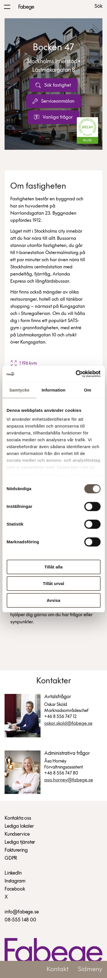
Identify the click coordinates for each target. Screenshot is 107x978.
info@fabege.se (22, 912)
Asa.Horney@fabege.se (68, 780)
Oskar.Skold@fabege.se (68, 723)
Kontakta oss (18, 818)
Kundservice (17, 834)
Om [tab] (87, 390)
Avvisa (53, 600)
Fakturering (16, 850)
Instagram (15, 881)
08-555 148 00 (20, 920)
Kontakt (57, 969)
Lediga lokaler (19, 826)
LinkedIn (13, 873)
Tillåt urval (53, 583)
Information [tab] (54, 390)
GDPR (11, 858)
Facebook (15, 889)
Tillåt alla (54, 566)
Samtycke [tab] (19, 390)
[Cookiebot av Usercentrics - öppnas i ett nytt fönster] (76, 374)
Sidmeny (90, 969)
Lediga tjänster (20, 842)
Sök (98, 6)
